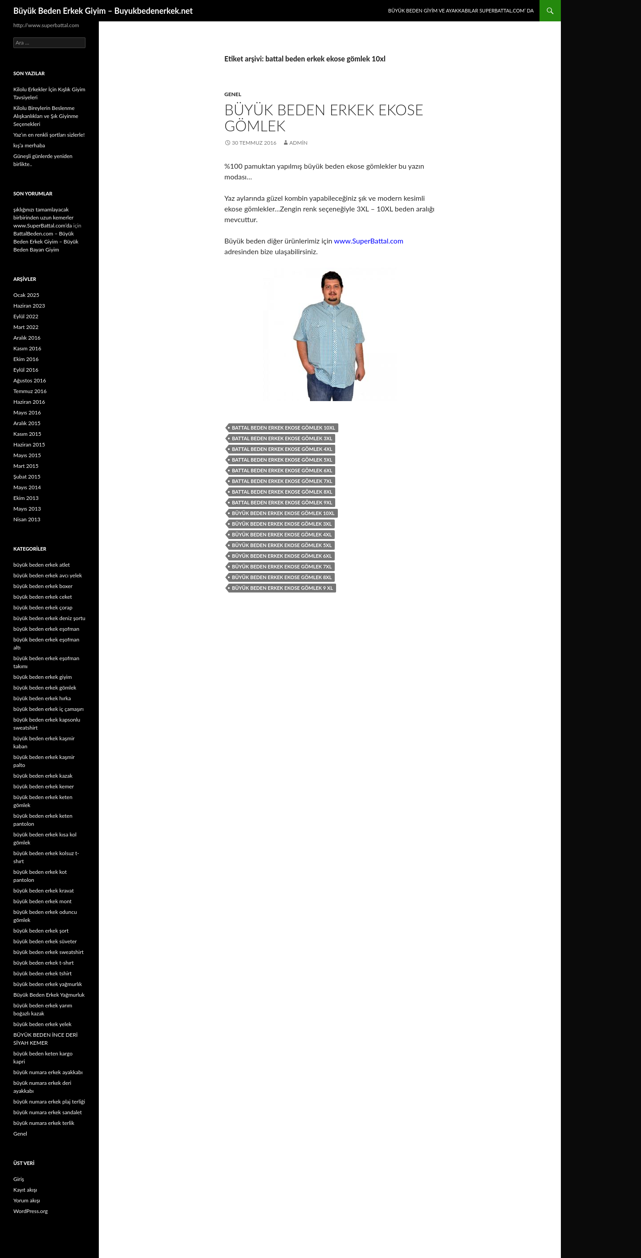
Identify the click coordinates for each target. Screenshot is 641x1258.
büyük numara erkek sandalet (47, 1112)
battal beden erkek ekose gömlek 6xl (282, 470)
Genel (232, 94)
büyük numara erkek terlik (43, 1123)
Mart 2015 (26, 466)
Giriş (18, 1179)
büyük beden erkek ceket (42, 596)
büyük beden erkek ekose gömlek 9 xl (282, 588)
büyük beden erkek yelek (42, 1024)
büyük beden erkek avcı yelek (47, 575)
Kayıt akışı (25, 1189)
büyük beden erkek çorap (43, 607)
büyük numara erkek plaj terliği (49, 1101)
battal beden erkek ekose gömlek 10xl (283, 427)
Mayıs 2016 (27, 412)
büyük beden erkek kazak (43, 775)
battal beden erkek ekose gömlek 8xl (282, 492)
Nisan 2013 (27, 519)
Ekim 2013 (26, 498)
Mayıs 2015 (27, 455)
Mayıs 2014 (27, 487)
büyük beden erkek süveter (45, 941)
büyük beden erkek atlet (41, 564)
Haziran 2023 (29, 305)
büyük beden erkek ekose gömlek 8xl (282, 577)
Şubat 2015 (27, 476)
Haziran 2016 (29, 401)
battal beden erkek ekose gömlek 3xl (282, 438)
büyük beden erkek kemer (43, 786)
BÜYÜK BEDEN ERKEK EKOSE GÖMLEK (323, 117)
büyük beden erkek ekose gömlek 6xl (282, 556)
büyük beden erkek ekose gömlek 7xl (282, 566)
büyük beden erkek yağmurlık (47, 984)
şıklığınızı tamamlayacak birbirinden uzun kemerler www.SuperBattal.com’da (43, 217)
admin (298, 142)
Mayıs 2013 (27, 508)
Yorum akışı (26, 1200)
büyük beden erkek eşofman (46, 628)
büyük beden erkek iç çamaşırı (48, 709)
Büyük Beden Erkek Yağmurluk (49, 994)
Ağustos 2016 (29, 380)
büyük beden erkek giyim (42, 677)
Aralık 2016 (27, 337)
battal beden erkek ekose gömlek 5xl (282, 460)
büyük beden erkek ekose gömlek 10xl (283, 513)
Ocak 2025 (26, 295)
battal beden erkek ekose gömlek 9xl (282, 502)
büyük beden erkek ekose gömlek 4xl (282, 534)
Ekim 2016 (26, 359)
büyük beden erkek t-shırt (43, 962)
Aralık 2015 (27, 423)
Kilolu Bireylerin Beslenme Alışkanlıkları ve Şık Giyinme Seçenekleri (45, 116)
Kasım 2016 (27, 348)
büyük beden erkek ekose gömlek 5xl (282, 545)
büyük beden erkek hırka (42, 698)
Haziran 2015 (29, 444)
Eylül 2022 (25, 316)
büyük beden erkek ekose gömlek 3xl (282, 524)
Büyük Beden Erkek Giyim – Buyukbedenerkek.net (103, 11)
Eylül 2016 (25, 369)
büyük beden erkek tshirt (42, 973)
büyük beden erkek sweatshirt (48, 952)
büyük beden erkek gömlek (44, 687)
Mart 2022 (26, 327)
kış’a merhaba (29, 145)
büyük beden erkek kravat (43, 890)
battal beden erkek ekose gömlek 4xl (282, 449)
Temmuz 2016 (30, 391)
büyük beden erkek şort (41, 930)
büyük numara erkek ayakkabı (48, 1072)
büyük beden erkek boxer (43, 586)
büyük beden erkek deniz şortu (49, 618)
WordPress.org (30, 1211)
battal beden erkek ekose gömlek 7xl (282, 481)
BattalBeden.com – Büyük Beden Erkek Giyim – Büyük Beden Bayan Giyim (45, 241)
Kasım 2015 (27, 433)
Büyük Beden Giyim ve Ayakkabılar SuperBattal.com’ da (461, 10)
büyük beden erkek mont (42, 901)
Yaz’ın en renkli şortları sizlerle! (49, 134)
